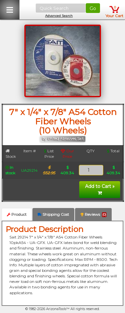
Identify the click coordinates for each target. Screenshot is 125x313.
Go (93, 8)
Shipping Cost (53, 214)
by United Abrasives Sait (62, 139)
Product (17, 214)
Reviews (93, 214)
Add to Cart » (100, 189)
